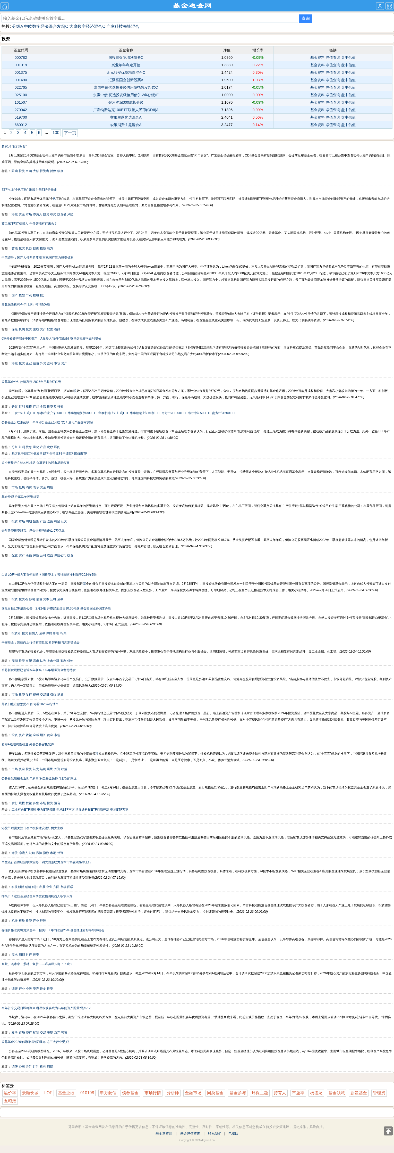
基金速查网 (164, 1133)
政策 (50, 521)
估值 (36, 363)
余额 (29, 555)
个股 (29, 989)
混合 (57, 803)
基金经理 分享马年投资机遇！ (22, 497)
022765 (21, 87)
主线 (36, 329)
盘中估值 (348, 57)
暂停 (53, 171)
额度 (60, 171)
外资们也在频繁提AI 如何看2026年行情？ (30, 704)
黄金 (50, 735)
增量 (60, 694)
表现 (50, 1032)
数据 (36, 248)
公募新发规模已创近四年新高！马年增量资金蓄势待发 (39, 670)
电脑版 (233, 1133)
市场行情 (152, 1093)
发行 (29, 694)
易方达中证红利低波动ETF (30, 453)
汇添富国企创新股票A (125, 80)
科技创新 (18, 887)
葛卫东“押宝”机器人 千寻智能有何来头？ (29, 223)
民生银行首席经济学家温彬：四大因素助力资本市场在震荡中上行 (46, 862)
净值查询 (333, 57)
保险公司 (60, 555)
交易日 (44, 694)
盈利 (50, 363)
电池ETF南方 (65, 809)
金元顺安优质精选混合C (126, 72)
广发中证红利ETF (24, 413)
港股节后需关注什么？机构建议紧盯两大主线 (32, 828)
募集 (36, 803)
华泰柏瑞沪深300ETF (52, 413)
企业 (29, 363)
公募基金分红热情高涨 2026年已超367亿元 (31, 382)
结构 (43, 769)
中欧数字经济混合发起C (46, 26)
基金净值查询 (190, 1133)
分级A (17, 26)
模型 (43, 248)
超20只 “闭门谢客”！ (16, 146)
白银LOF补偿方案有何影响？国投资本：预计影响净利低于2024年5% (49, 574)
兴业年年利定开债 (126, 65)
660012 (21, 125)
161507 (21, 102)
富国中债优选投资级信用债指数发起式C (126, 87)
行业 (22, 989)
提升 (43, 295)
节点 (29, 295)
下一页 (70, 133)
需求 (36, 661)
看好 (57, 329)
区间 (57, 447)
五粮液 (10, 1101)
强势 (64, 1032)
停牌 (49, 633)
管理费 (379, 1093)
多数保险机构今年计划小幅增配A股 (26, 304)
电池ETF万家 (119, 809)
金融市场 (193, 1093)
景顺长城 (30, 1093)
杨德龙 (316, 1093)
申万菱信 (108, 1093)
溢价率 (10, 1093)
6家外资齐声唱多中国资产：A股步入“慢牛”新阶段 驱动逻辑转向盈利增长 (51, 338)
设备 (43, 989)
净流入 (37, 214)
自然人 (33, 633)
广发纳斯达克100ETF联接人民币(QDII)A (126, 110)
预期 (36, 521)
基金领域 (336, 1093)
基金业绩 (66, 1093)
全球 (36, 735)
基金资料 (317, 57)
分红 (15, 406)
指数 (46, 853)
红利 (22, 406)
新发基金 (358, 1093)
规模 (29, 406)
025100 (21, 95)
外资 (43, 363)
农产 (57, 1032)
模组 (36, 295)
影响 (32, 599)
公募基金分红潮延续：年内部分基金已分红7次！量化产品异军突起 (47, 422)
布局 (53, 214)
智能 (15, 248)
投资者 (44, 171)
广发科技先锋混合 (122, 26)
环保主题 (260, 1093)
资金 (22, 214)
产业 (43, 521)
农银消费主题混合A (126, 125)
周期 (50, 487)
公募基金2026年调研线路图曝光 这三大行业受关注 (36, 1042)
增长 (43, 735)
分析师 (173, 1093)
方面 (56, 887)
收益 (29, 735)
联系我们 (214, 1133)
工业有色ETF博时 (24, 809)
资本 (46, 599)
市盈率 (298, 1093)
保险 (15, 329)
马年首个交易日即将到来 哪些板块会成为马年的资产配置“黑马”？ (46, 1008)
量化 (36, 447)
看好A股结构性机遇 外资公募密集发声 (28, 744)
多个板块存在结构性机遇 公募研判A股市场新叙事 (36, 463)
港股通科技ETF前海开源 (92, 809)
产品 (36, 406)
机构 (22, 329)
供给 (70, 661)
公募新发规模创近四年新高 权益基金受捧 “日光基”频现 (39, 778)
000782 (21, 57)
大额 (36, 171)
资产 (43, 329)
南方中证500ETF (199, 413)
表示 (36, 487)
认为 (64, 521)
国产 (15, 295)
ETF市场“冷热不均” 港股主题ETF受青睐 (29, 190)
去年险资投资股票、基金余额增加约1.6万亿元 (33, 530)
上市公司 (53, 661)
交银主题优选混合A (126, 117)
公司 (43, 555)
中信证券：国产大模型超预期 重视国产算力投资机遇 (37, 257)
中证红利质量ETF (75, 453)
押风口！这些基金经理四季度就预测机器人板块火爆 (37, 896)
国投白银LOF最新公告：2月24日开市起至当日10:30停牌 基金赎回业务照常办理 (56, 608)
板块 (22, 487)
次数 (50, 447)
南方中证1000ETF (174, 413)
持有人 (280, 1093)
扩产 (29, 955)
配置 (50, 329)
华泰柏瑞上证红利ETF (113, 413)
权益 (50, 555)
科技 (35, 887)
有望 (57, 521)
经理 (43, 921)
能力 (50, 248)
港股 (15, 214)
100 (56, 132)
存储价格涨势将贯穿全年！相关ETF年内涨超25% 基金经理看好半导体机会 (53, 930)
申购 (29, 171)
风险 (70, 214)
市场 (29, 214)
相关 (63, 633)
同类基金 (215, 1093)
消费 (29, 487)
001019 (21, 65)
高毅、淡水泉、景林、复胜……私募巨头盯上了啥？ (37, 964)
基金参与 (237, 1093)
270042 (21, 110)
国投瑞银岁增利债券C (125, 57)
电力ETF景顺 (46, 809)
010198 (87, 1093)
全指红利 (55, 453)
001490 (21, 80)
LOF (48, 1093)
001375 (21, 72)
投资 (22, 171)
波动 (32, 853)
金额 (43, 406)
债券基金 (130, 1093)
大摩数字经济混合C (87, 26)
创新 (28, 887)
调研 (15, 989)
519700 (21, 117)
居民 (50, 769)
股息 (29, 447)
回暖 (70, 887)
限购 (15, 171)
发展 (42, 887)
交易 (43, 1032)
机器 (29, 248)
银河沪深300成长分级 (125, 102)
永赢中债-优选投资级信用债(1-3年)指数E (126, 95)
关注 (29, 1066)
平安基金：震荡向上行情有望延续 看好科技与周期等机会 (41, 642)
